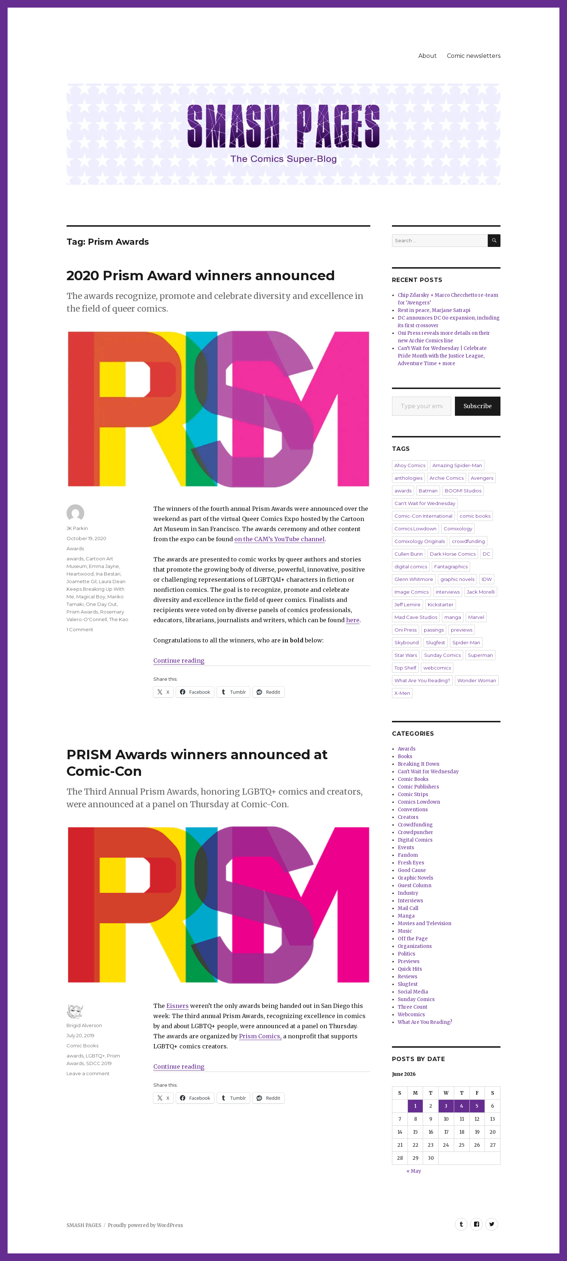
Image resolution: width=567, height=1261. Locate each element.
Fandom (408, 855)
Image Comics (412, 592)
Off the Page (413, 939)
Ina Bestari (108, 574)
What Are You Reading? (422, 680)
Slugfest (435, 642)
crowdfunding (468, 541)
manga (452, 617)
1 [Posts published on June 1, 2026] (415, 1106)
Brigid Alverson (84, 1025)
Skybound (407, 642)
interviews (448, 592)
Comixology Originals (420, 541)
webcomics (437, 668)
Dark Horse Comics (453, 554)
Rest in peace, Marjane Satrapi (434, 310)
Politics (406, 954)
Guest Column (414, 885)
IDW (487, 579)
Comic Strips (413, 794)
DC (486, 554)
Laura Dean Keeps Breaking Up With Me (96, 588)
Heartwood (80, 574)
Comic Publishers (418, 787)
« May (413, 1171)
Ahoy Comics (410, 465)
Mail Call (408, 908)
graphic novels (457, 579)
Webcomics (411, 1015)
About (427, 55)
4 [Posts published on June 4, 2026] (461, 1106)
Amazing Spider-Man (457, 465)
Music (405, 931)
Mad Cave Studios (416, 617)
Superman (480, 655)
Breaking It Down (418, 764)
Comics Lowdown (415, 528)
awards (75, 558)
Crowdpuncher (415, 832)
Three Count (412, 1007)
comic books (475, 516)
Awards (75, 548)
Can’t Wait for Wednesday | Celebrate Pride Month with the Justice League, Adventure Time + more (442, 356)
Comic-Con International (423, 516)
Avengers (482, 478)
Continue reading (178, 660)
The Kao (118, 619)
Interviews (410, 901)
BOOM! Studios (463, 490)
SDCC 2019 (99, 1063)
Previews (408, 961)
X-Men (402, 693)
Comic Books (82, 1045)
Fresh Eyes (411, 863)
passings (434, 630)
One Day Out (101, 604)
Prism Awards (82, 612)
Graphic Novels (415, 878)
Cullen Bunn (409, 554)
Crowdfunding (415, 825)
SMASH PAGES (84, 1225)
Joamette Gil (82, 581)
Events (406, 848)
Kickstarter (440, 604)
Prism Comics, (260, 1036)
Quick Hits (410, 969)
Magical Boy (90, 596)
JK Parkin (77, 528)
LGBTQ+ (95, 1056)
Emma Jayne (104, 566)
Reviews (407, 977)
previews (461, 630)
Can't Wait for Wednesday (425, 503)
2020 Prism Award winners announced (201, 275)
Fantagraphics (451, 566)
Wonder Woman (476, 680)
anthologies (408, 478)
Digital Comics (415, 840)
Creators (408, 817)
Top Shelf (405, 668)
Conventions (413, 810)
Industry (408, 893)
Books (405, 756)
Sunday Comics (442, 655)
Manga (406, 916)
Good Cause (412, 870)
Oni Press (406, 630)
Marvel (476, 617)
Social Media (413, 992)
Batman (428, 490)
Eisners (177, 1005)
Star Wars (406, 655)
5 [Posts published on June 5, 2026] (477, 1106)
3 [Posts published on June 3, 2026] (446, 1106)
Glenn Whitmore (414, 579)
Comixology (458, 528)
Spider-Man (466, 642)
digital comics (411, 566)
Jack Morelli (481, 592)
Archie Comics (447, 478)
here (352, 620)
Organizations (415, 946)
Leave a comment (88, 1073)
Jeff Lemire (408, 604)
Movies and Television (424, 923)
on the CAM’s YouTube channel (279, 539)
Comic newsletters (473, 55)
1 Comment (80, 629)
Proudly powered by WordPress (145, 1225)
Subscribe (478, 406)
